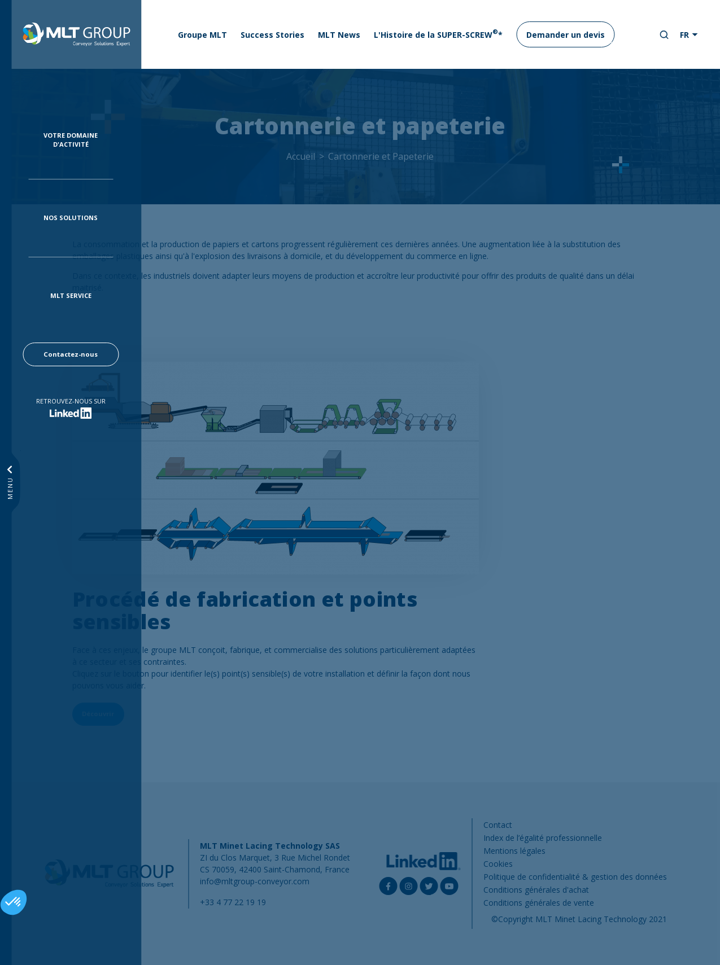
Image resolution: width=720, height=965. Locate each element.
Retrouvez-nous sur (71, 401)
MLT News (339, 34)
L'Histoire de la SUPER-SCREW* (438, 34)
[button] (13, 902)
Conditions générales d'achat (536, 889)
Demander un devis (565, 34)
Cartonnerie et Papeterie (381, 156)
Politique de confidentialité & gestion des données (575, 876)
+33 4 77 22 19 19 (233, 902)
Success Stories (272, 34)
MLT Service (70, 295)
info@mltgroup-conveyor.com (254, 881)
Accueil (300, 156)
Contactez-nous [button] (70, 354)
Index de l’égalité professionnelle (542, 837)
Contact (497, 824)
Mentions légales (514, 850)
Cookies (498, 863)
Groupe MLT (202, 34)
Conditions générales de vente (538, 902)
